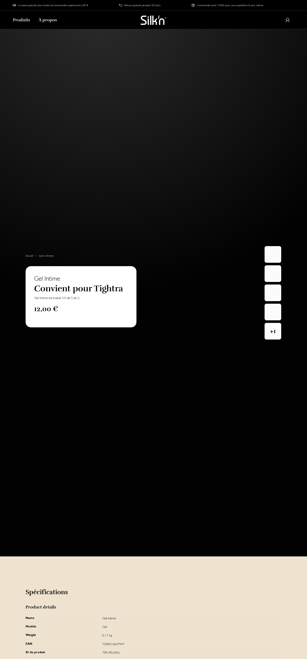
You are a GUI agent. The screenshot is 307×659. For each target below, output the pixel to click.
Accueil (30, 255)
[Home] (153, 20)
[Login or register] (287, 20)
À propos (48, 20)
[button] (272, 331)
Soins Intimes (46, 255)
